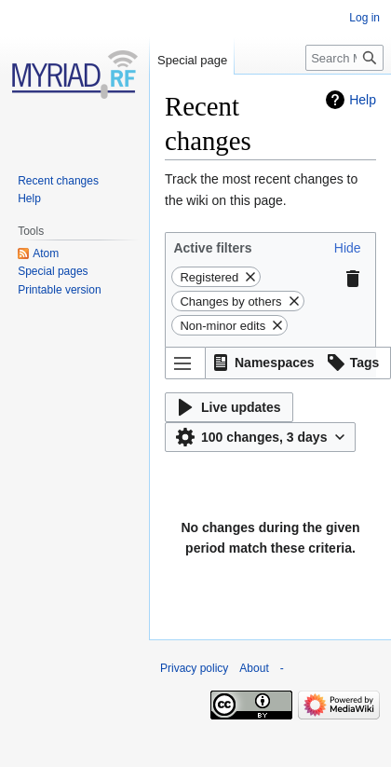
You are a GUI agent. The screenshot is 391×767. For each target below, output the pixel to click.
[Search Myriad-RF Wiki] (344, 58)
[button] (348, 248)
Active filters (212, 247)
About (253, 668)
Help (362, 99)
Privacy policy (194, 668)
